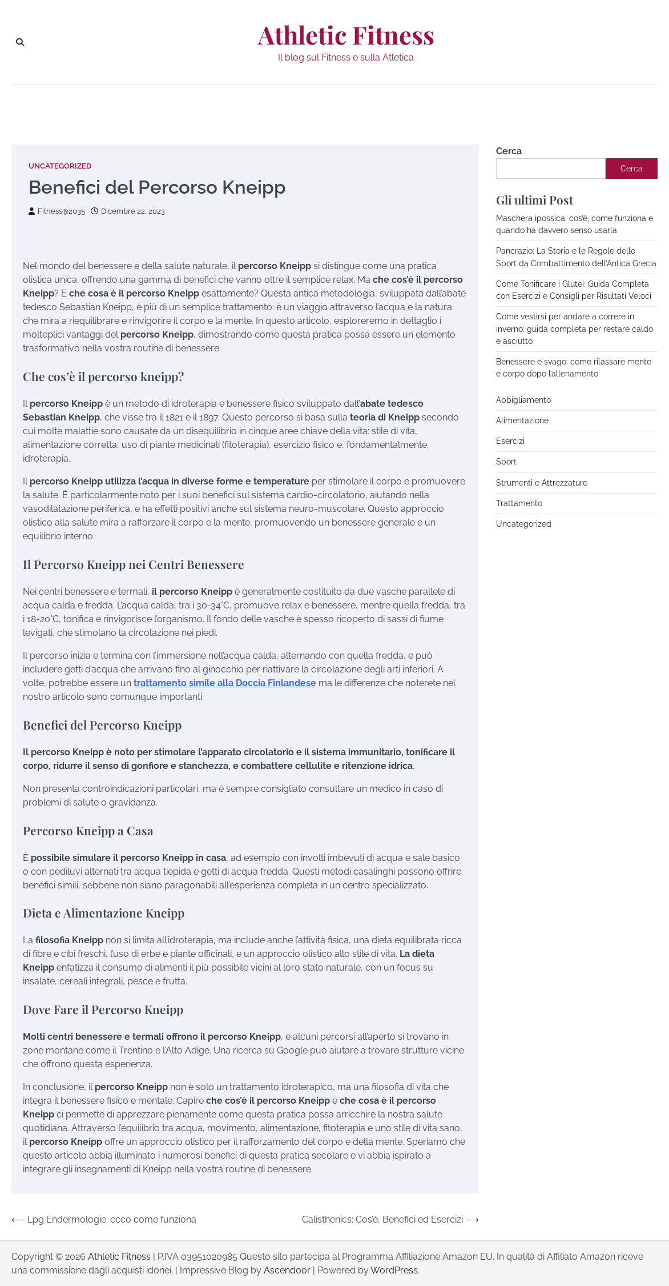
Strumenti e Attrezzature (541, 482)
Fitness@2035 (57, 211)
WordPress (394, 1270)
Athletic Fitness (346, 35)
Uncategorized (60, 166)
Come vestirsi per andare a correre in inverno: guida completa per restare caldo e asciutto (574, 328)
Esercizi (510, 441)
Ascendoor (287, 1270)
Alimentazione (522, 420)
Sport (506, 461)
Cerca (509, 151)
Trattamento (519, 503)
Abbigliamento (523, 399)
